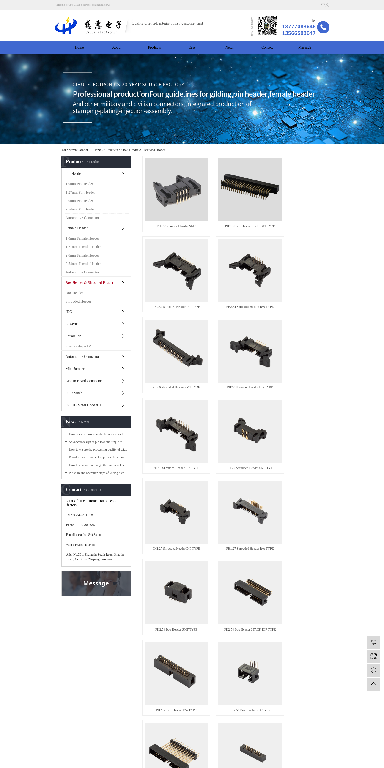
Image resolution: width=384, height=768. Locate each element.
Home (79, 47)
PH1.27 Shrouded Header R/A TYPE (170, 421)
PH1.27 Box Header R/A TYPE (294, 628)
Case (191, 47)
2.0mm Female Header (82, 255)
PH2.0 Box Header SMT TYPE (294, 559)
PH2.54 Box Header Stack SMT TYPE (232, 214)
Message (304, 47)
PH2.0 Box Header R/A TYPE (232, 559)
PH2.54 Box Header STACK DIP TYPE (294, 421)
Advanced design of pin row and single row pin (98, 442)
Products (154, 47)
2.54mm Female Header (83, 264)
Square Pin (74, 336)
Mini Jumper (75, 369)
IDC (69, 312)
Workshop (62, 697)
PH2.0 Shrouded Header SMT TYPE (232, 283)
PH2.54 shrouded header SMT (170, 214)
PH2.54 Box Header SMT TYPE (232, 421)
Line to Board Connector (84, 381)
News (229, 47)
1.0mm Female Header (82, 238)
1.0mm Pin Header (79, 184)
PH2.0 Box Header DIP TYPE (170, 559)
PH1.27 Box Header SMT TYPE (170, 628)
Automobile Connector (82, 356)
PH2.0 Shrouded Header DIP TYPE (294, 283)
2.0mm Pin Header (79, 201)
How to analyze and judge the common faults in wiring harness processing (98, 465)
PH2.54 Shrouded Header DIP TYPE (294, 214)
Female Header (77, 228)
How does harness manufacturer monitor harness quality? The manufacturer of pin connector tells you (98, 434)
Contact (267, 47)
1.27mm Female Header (83, 247)
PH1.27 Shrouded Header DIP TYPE (294, 352)
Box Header (74, 293)
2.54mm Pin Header (80, 209)
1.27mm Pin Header (80, 192)
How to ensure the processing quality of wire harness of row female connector (98, 449)
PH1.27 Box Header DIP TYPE (232, 628)
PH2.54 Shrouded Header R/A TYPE (170, 283)
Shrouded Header (78, 301)
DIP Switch (74, 393)
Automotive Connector (82, 218)
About (116, 47)
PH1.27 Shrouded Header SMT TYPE (232, 352)
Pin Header (74, 173)
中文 (325, 5)
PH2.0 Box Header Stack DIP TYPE (294, 490)
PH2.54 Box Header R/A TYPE (170, 490)
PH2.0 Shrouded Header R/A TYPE (170, 352)
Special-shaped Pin (79, 346)
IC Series (72, 324)
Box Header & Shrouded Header (144, 150)
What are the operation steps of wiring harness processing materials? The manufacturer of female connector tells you (98, 473)
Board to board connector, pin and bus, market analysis (98, 457)
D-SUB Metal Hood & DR (85, 405)
